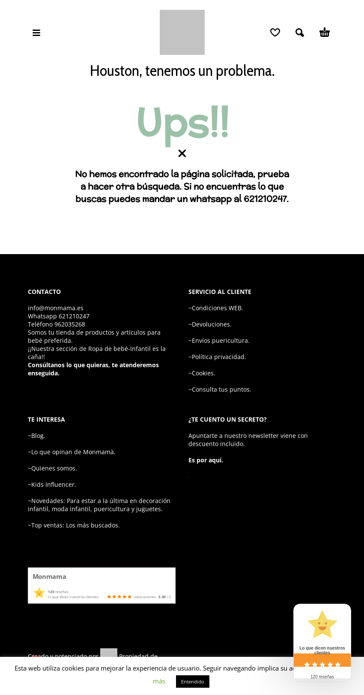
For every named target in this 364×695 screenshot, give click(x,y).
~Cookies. (201, 373)
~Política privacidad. (217, 357)
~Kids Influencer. (52, 484)
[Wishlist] (275, 32)
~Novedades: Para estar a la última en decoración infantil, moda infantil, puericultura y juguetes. (99, 505)
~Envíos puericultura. (219, 340)
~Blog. (36, 435)
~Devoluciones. (210, 324)
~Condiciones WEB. (215, 308)
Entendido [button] (192, 681)
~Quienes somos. (52, 468)
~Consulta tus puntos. (219, 389)
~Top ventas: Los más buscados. (74, 525)
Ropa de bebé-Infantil (119, 349)
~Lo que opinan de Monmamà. (72, 452)
